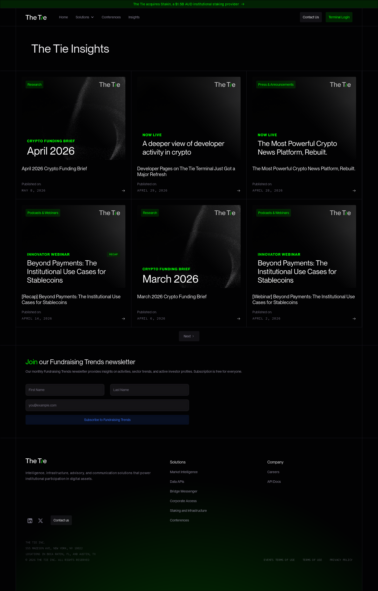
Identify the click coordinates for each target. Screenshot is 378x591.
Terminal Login (339, 17)
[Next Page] (189, 336)
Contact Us (311, 17)
